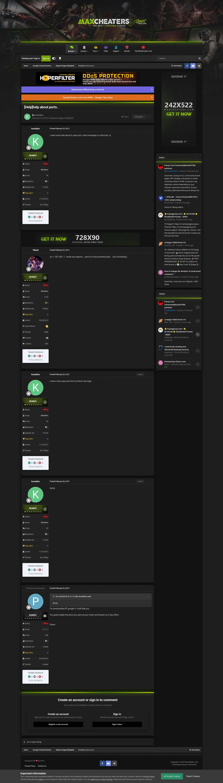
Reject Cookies (193, 776)
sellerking (171, 220)
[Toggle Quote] (54, 596)
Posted (189, 171)
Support (116, 51)
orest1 (167, 364)
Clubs (106, 51)
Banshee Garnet (173, 277)
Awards (127, 51)
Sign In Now (117, 724)
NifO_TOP (171, 245)
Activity (83, 51)
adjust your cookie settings (102, 779)
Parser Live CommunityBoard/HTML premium (175, 304)
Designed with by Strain (35, 761)
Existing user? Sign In (31, 58)
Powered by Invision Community (184, 765)
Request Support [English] (61, 118)
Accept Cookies (171, 776)
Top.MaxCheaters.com (143, 51)
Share (125, 117)
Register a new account (58, 724)
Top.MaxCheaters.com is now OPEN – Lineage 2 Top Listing (87, 97)
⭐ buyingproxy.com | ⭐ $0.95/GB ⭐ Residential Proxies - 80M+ (178, 332)
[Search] (170, 58)
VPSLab (170, 203)
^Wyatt (36, 250)
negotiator (168, 352)
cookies (40, 779)
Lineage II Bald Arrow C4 (175, 242)
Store (95, 51)
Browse (71, 51)
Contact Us (42, 766)
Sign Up (46, 58)
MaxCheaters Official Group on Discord (88, 89)
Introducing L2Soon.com (175, 361)
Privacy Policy (30, 766)
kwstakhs (39, 115)
